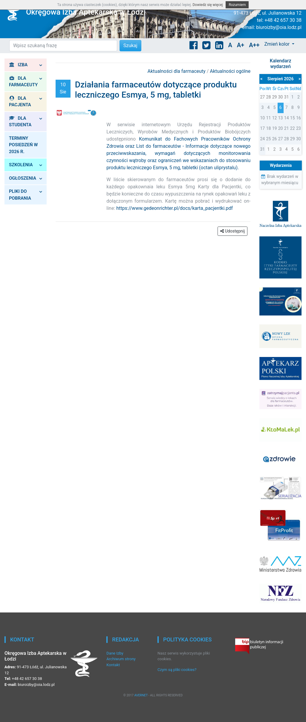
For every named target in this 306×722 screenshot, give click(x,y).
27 (280, 138)
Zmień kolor (277, 44)
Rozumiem (237, 5)
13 (280, 118)
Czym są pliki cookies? (176, 669)
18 (268, 128)
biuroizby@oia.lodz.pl (279, 27)
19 (274, 128)
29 (292, 138)
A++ (254, 45)
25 (268, 138)
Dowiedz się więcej (207, 5)
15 (292, 118)
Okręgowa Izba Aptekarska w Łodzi (86, 11)
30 (298, 138)
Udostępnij (232, 231)
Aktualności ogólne (230, 71)
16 (298, 118)
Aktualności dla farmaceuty (177, 71)
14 (286, 118)
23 (298, 128)
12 (274, 118)
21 (286, 128)
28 (286, 138)
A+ (240, 45)
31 (262, 149)
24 (262, 138)
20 (280, 128)
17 (262, 128)
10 (262, 118)
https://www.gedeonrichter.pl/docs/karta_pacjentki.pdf (174, 208)
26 (274, 138)
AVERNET (141, 695)
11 (268, 118)
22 (292, 128)
